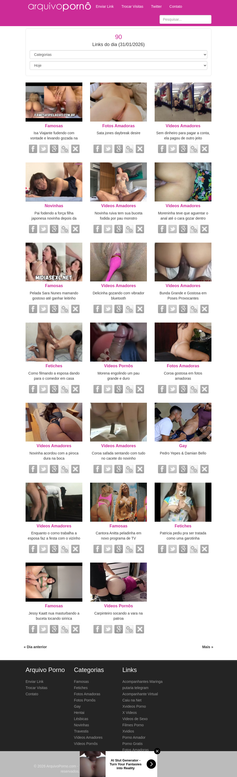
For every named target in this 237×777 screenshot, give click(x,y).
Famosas (54, 126)
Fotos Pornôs (85, 700)
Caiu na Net (131, 700)
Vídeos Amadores (183, 126)
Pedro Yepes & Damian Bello (183, 453)
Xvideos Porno (134, 706)
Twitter (156, 6)
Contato (175, 6)
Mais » (207, 647)
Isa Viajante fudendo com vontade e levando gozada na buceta (54, 138)
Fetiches (54, 366)
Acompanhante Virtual (140, 694)
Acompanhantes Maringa (142, 681)
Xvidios (128, 731)
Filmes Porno (133, 725)
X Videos (129, 713)
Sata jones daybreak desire (118, 133)
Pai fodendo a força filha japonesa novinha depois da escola (53, 218)
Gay (183, 446)
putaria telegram (135, 688)
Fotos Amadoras (118, 126)
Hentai (79, 713)
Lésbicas (81, 719)
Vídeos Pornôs (118, 366)
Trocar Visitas (132, 6)
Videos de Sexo (135, 719)
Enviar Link (105, 6)
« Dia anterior (35, 647)
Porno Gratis (132, 744)
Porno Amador (134, 737)
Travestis (81, 731)
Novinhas (54, 206)
